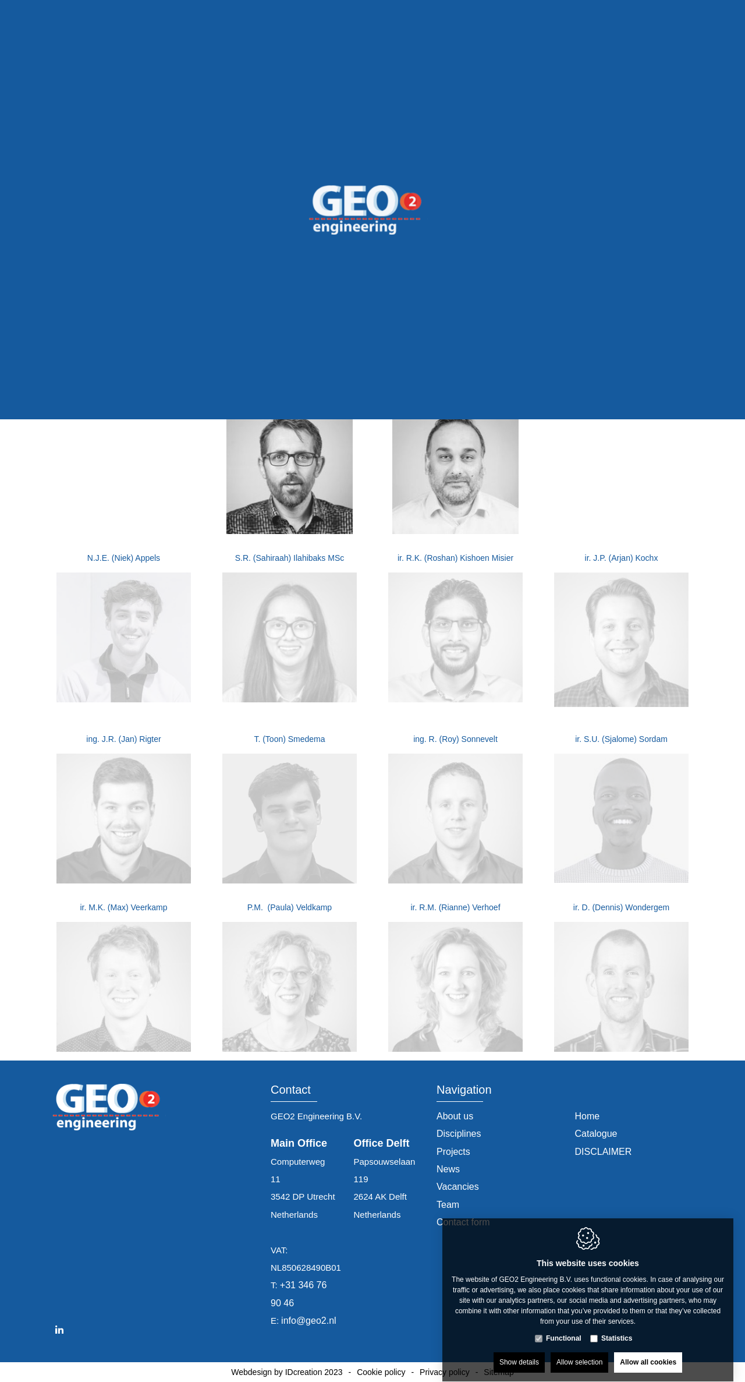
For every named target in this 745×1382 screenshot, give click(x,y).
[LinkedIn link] (59, 1330)
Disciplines (459, 1134)
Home (587, 1116)
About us (455, 1116)
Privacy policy (445, 1372)
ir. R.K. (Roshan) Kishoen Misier (455, 558)
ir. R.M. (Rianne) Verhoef (455, 907)
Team (448, 1205)
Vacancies (458, 1187)
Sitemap (498, 1372)
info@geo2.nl (308, 1321)
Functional (563, 1327)
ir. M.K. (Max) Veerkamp (123, 907)
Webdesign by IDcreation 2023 (286, 1372)
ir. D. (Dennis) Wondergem (621, 907)
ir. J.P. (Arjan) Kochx (621, 558)
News (448, 1169)
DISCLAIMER (603, 1152)
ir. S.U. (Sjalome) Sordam (621, 739)
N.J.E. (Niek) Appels (123, 558)
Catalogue (596, 1134)
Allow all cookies (648, 1351)
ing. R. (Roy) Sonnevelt (455, 739)
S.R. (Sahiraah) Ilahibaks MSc (290, 558)
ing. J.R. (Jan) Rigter (123, 739)
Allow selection (579, 1351)
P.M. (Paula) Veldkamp (289, 907)
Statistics (616, 1327)
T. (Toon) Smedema (289, 739)
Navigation (464, 1090)
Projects (453, 1152)
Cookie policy (381, 1372)
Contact (291, 1090)
